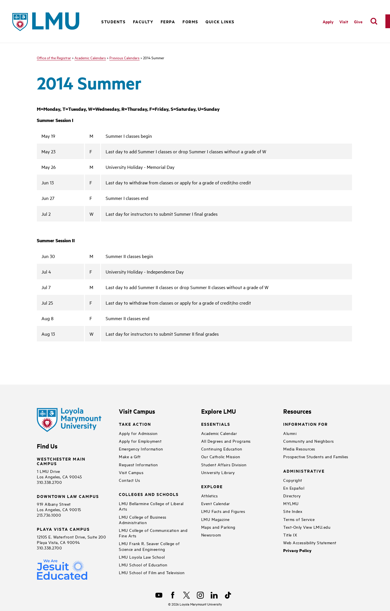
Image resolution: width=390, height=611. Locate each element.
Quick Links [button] (220, 21)
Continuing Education (221, 448)
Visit (343, 21)
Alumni (289, 433)
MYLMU (291, 503)
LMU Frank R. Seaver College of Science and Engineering (149, 546)
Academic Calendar (219, 433)
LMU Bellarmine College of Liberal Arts (151, 506)
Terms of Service (299, 519)
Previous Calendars (124, 57)
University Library (218, 472)
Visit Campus (131, 472)
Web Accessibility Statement (309, 542)
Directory (292, 495)
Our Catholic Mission (220, 456)
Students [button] (113, 21)
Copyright (292, 480)
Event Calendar (215, 503)
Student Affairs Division (224, 464)
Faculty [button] (143, 21)
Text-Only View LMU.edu (306, 527)
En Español (293, 487)
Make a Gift (130, 456)
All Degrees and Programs (226, 441)
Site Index (292, 511)
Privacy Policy (297, 550)
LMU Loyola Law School (142, 557)
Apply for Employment (140, 441)
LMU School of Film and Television (152, 572)
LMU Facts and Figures (223, 511)
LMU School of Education (143, 564)
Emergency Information (141, 448)
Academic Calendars (90, 57)
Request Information (138, 464)
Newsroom (211, 534)
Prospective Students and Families (315, 456)
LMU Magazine (215, 519)
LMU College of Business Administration (142, 519)
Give (358, 21)
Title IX (290, 534)
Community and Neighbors (308, 441)
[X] (186, 595)
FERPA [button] (168, 21)
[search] (374, 21)
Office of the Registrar (54, 57)
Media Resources (299, 448)
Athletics (209, 495)
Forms (190, 21)
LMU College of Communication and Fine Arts (153, 532)
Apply (328, 21)
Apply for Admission (138, 433)
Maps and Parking (218, 527)
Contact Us (129, 480)
